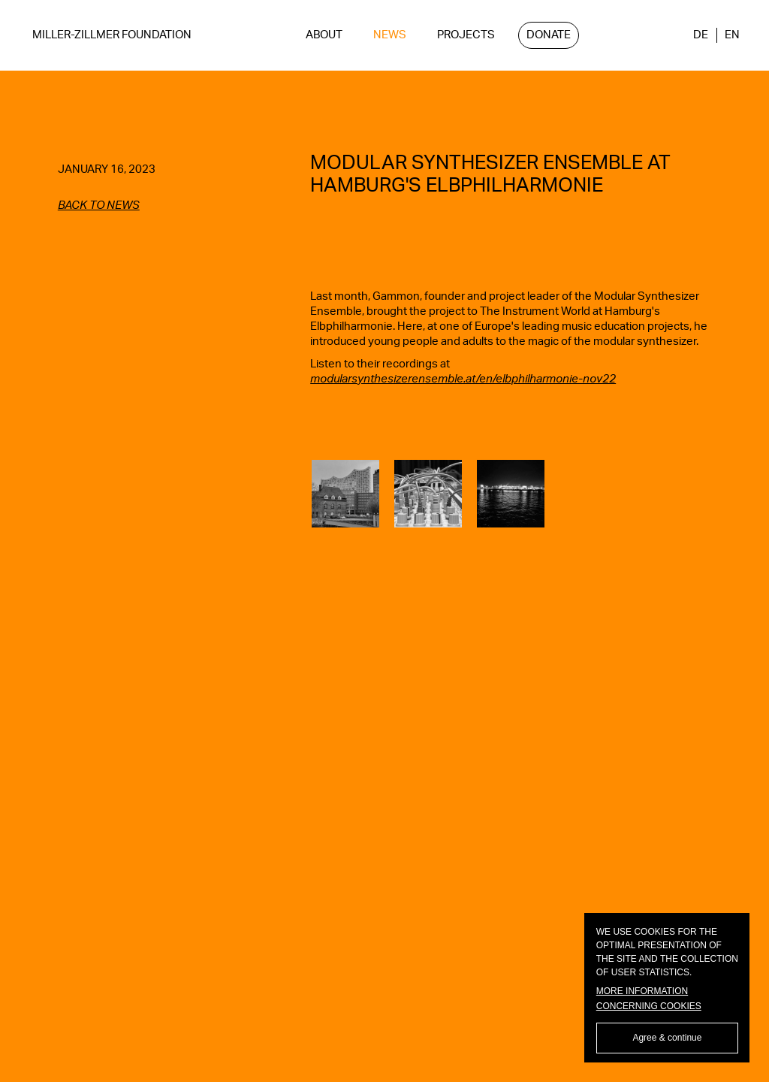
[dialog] (666, 987)
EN (732, 35)
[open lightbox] (345, 493)
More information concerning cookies (648, 998)
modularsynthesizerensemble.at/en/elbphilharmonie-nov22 (463, 379)
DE (700, 35)
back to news (99, 205)
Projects (466, 35)
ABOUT (324, 35)
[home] (111, 35)
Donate (548, 35)
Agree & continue (666, 1037)
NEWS (389, 35)
